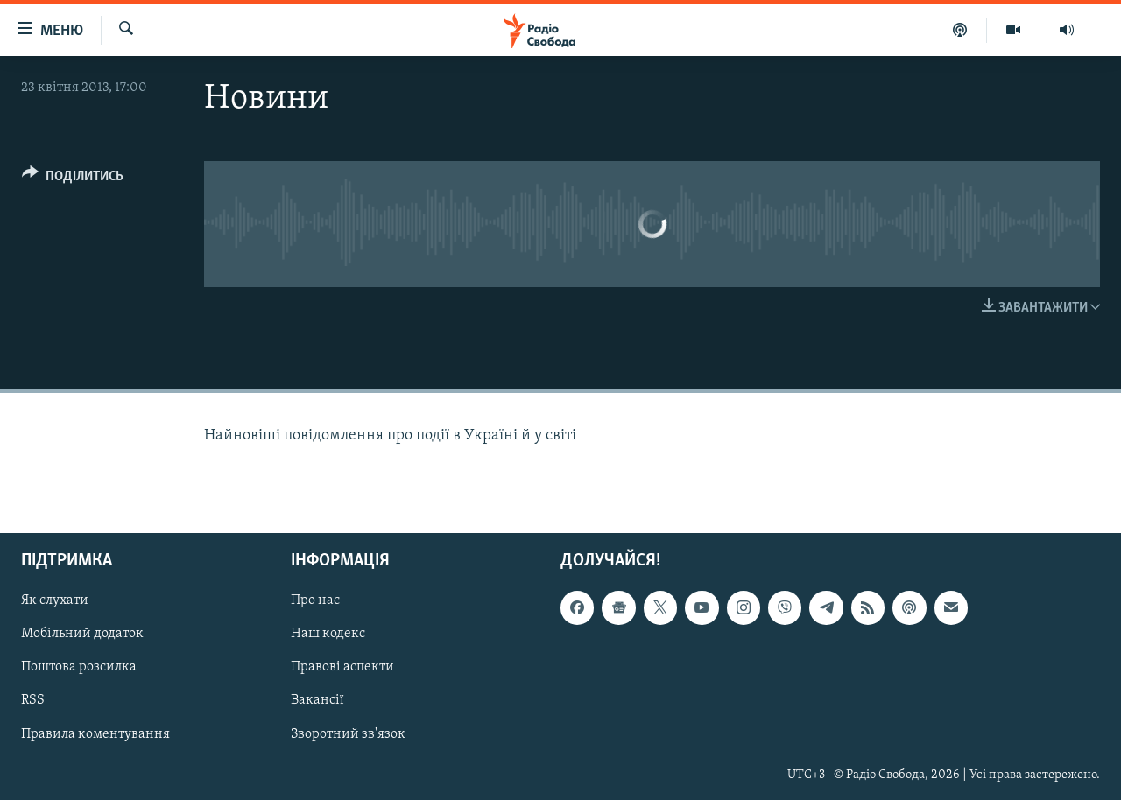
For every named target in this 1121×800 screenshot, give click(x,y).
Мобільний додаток (82, 634)
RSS (33, 700)
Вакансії (317, 700)
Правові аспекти (342, 667)
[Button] (72, 179)
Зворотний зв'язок (348, 733)
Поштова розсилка (79, 667)
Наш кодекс (328, 634)
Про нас (315, 600)
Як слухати (54, 600)
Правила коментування (95, 733)
